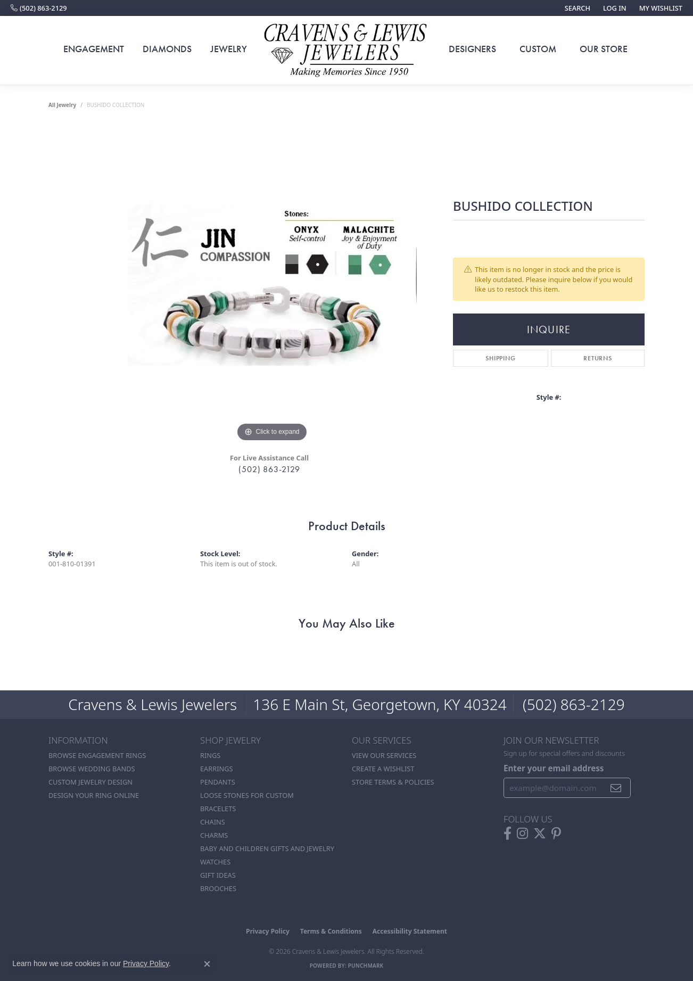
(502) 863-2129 (269, 469)
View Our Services (384, 755)
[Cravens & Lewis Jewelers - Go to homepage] (346, 50)
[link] (39, 8)
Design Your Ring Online (93, 795)
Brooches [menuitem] (218, 888)
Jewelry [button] (228, 49)
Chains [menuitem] (212, 822)
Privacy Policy (268, 931)
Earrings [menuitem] (216, 768)
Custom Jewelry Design (90, 782)
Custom (537, 49)
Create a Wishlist (383, 768)
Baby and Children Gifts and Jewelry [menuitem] (267, 848)
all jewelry (62, 105)
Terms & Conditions (331, 931)
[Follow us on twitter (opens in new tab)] (539, 833)
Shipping (500, 358)
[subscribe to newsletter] (616, 787)
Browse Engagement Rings (97, 755)
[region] (272, 284)
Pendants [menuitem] (217, 782)
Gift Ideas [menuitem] (218, 875)
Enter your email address (554, 768)
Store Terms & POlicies (393, 782)
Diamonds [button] (167, 49)
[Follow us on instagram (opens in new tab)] (522, 833)
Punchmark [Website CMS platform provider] (366, 965)
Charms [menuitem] (214, 835)
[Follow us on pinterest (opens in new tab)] (556, 833)
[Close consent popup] (207, 964)
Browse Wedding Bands (91, 768)
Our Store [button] (604, 49)
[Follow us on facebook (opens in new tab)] (508, 833)
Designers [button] (472, 49)
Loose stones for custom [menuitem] (247, 795)
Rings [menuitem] (210, 755)
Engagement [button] (93, 49)
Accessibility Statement (410, 931)
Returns (597, 358)
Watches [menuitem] (215, 862)
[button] (576, 8)
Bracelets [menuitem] (218, 808)
